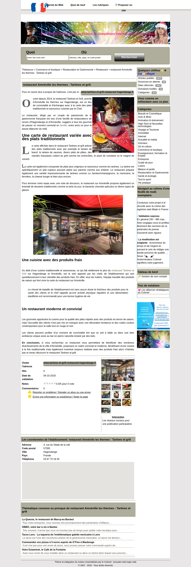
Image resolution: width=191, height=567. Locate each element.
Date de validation (27, 377)
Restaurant (102, 69)
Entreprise (143, 159)
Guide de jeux (145, 162)
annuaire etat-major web (124, 562)
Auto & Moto (144, 117)
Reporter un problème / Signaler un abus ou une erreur (62, 392)
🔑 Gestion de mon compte (152, 276)
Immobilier (143, 133)
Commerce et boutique (150, 150)
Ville (24, 452)
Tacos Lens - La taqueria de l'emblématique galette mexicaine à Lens (61, 534)
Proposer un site (123, 5)
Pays (24, 455)
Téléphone (28, 459)
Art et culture (145, 146)
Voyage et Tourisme (148, 129)
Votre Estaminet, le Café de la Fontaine (44, 549)
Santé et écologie (147, 176)
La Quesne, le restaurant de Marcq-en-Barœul (48, 519)
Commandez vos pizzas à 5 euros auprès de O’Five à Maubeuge (58, 542)
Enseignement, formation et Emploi (152, 154)
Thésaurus (27, 69)
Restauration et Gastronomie (153, 172)
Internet (142, 136)
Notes (25, 384)
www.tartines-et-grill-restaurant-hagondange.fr (107, 92)
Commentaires (30, 388)
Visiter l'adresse (27, 365)
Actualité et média (147, 139)
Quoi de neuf (78, 5)
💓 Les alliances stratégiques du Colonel (153, 291)
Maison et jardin (146, 169)
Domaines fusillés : (150, 89)
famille (63, 125)
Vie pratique (144, 182)
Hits (24, 371)
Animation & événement (150, 120)
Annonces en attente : (152, 81)
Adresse (26, 444)
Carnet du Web (55, 5)
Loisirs (141, 166)
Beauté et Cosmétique (150, 113)
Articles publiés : (150, 78)
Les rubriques (101, 5)
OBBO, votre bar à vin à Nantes (39, 527)
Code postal (29, 448)
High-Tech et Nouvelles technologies (150, 125)
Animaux (142, 143)
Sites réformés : (149, 85)
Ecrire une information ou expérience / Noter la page (60, 397)
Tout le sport (144, 179)
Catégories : (147, 92)
